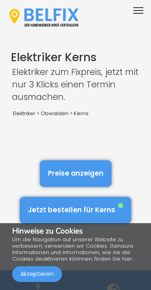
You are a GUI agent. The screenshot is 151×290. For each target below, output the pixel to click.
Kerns (81, 113)
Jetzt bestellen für (75, 209)
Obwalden (54, 113)
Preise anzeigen (75, 173)
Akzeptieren (37, 274)
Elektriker (25, 113)
